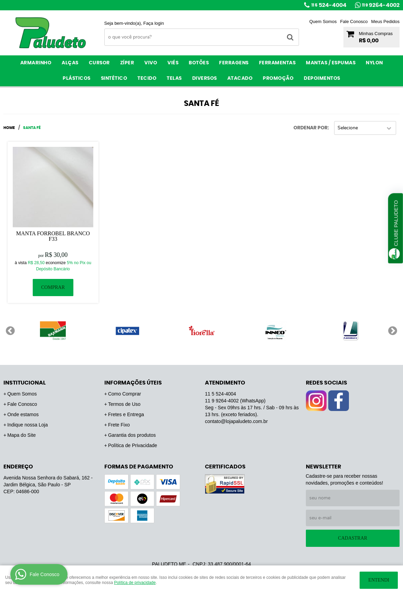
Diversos (204, 78)
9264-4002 (381, 5)
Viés (172, 63)
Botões (199, 63)
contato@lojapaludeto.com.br (236, 421)
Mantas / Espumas (330, 63)
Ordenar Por (310, 128)
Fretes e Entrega (126, 414)
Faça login (153, 23)
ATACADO (240, 78)
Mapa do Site (21, 435)
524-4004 (329, 5)
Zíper (127, 63)
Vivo (150, 63)
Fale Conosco (354, 21)
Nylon (374, 63)
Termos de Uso (124, 404)
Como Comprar (124, 394)
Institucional (24, 383)
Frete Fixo (119, 425)
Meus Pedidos (385, 21)
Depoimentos (322, 78)
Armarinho (36, 63)
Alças (70, 63)
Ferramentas (277, 63)
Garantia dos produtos (132, 435)
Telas (174, 78)
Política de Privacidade (132, 445)
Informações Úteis (133, 383)
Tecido (146, 78)
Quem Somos (323, 21)
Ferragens (234, 63)
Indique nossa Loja (27, 425)
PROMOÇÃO (278, 78)
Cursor (99, 63)
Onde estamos (23, 414)
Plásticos (77, 78)
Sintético (114, 78)
